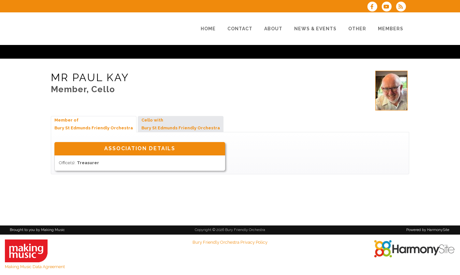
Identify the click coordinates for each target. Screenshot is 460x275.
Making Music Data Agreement (35, 266)
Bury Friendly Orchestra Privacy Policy (230, 242)
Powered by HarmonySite (427, 230)
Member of (93, 124)
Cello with (180, 124)
